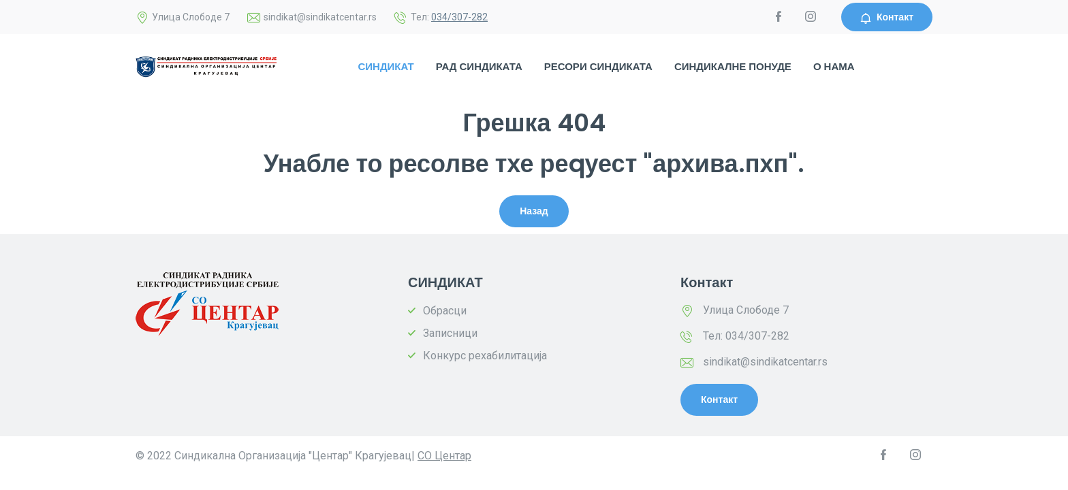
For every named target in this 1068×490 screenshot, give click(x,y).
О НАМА (834, 66)
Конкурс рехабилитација (485, 355)
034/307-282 (459, 17)
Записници (450, 333)
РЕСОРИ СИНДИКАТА (598, 66)
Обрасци (445, 310)
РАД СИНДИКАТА (479, 66)
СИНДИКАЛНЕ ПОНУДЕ (732, 66)
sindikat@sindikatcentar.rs (765, 361)
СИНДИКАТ (385, 66)
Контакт (886, 17)
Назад (534, 211)
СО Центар (444, 455)
